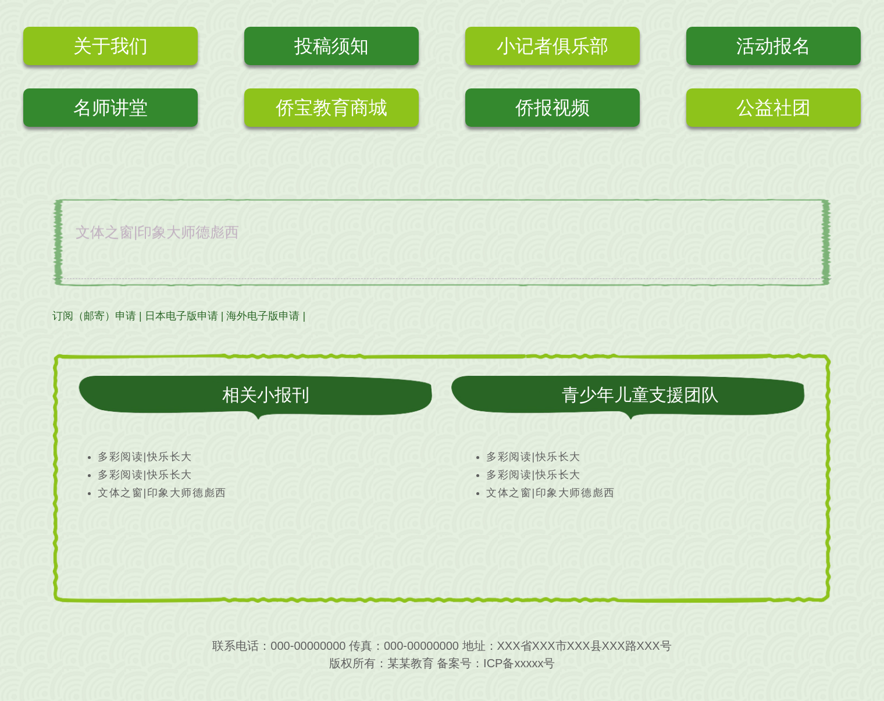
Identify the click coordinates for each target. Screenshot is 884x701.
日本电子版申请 (181, 316)
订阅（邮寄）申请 (94, 316)
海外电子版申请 (263, 316)
